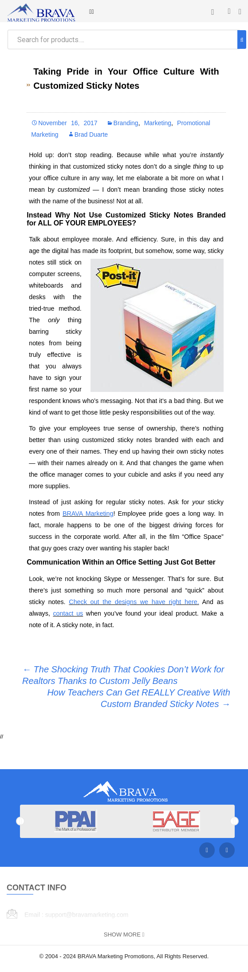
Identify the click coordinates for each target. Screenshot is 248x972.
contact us (68, 613)
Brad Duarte (91, 134)
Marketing (157, 122)
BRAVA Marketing (88, 513)
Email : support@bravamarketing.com (76, 914)
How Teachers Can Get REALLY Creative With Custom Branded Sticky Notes (138, 698)
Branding (126, 122)
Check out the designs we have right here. (134, 601)
